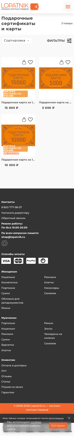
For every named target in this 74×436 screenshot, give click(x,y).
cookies (36, 422)
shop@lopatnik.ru (13, 237)
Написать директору (15, 212)
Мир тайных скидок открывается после (33, 418)
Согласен (58, 425)
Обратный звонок (13, 218)
